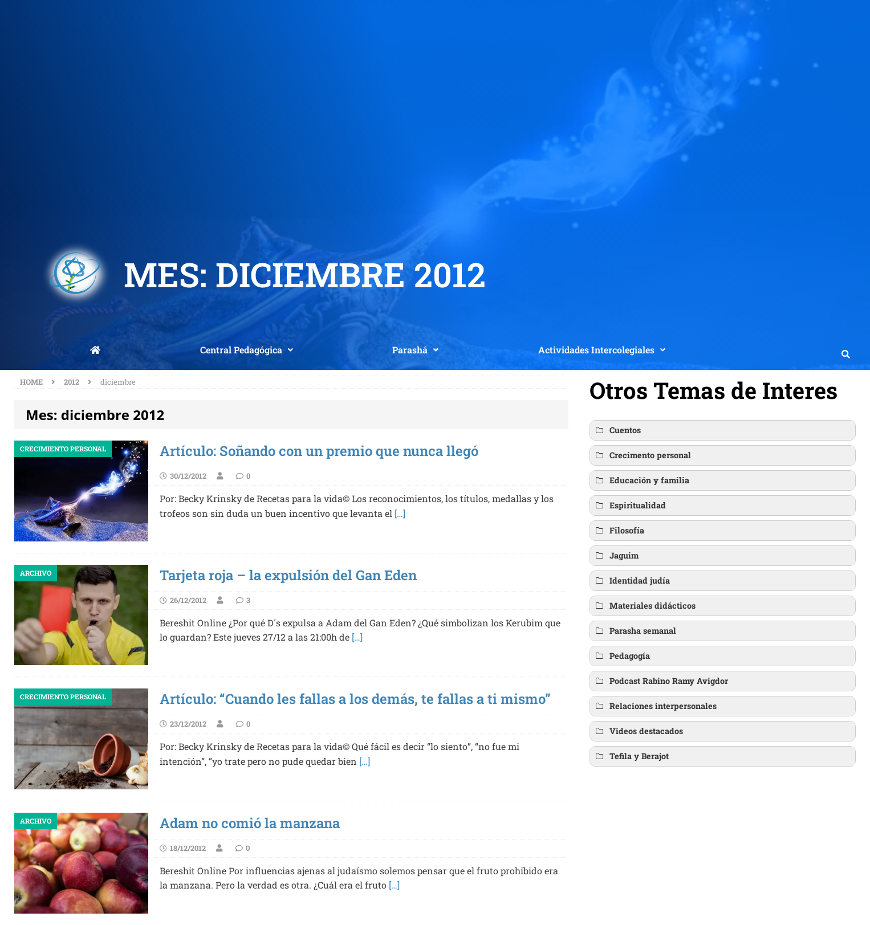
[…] (400, 513)
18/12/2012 (188, 848)
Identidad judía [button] (632, 580)
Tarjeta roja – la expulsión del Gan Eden (288, 575)
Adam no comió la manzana (250, 823)
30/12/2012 (188, 476)
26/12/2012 (188, 600)
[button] (247, 350)
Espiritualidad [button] (630, 505)
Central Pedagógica (246, 350)
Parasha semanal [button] (635, 631)
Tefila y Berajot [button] (631, 756)
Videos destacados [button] (638, 731)
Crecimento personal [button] (642, 455)
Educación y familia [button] (641, 480)
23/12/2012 (188, 724)
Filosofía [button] (619, 530)
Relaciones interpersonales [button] (655, 706)
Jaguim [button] (616, 555)
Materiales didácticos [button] (645, 606)
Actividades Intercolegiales (601, 350)
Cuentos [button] (617, 430)
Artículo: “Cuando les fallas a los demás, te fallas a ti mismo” (355, 699)
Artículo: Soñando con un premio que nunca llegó (319, 451)
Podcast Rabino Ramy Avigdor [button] (661, 681)
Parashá (415, 350)
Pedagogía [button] (622, 656)
